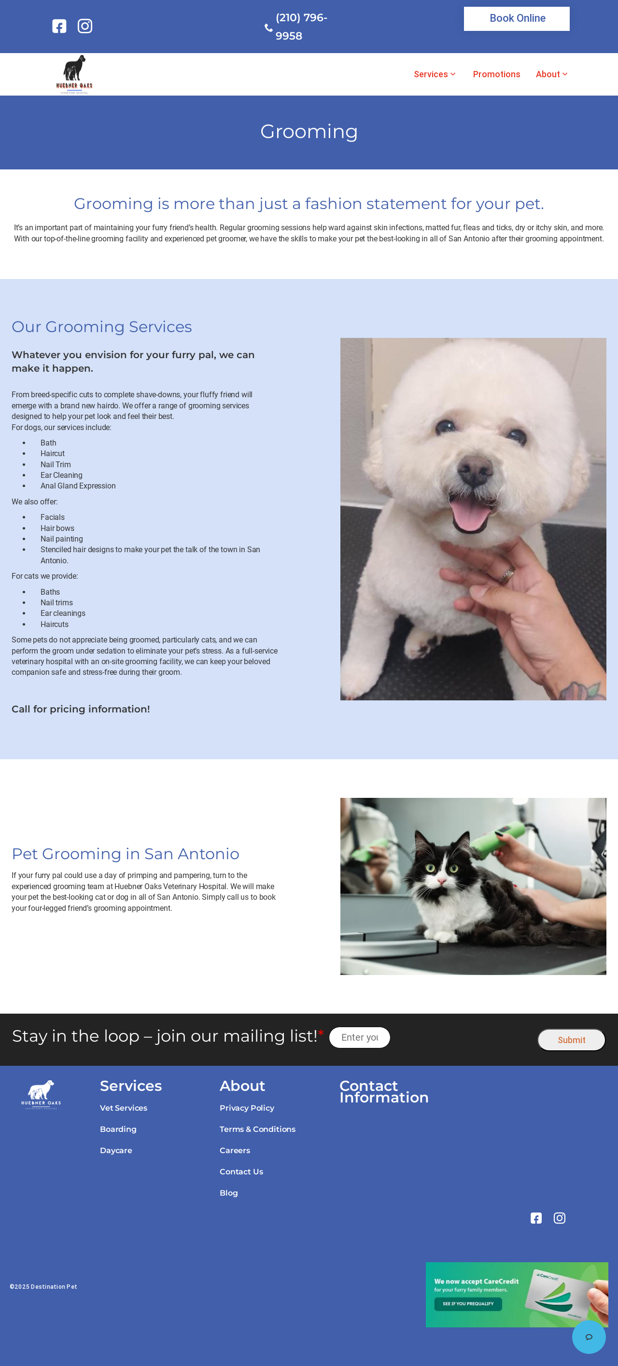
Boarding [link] (118, 1129)
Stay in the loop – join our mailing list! (168, 1036)
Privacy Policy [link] (247, 1108)
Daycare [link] (116, 1150)
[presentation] (464, 1037)
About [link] (548, 74)
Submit (572, 1039)
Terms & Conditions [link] (257, 1129)
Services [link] (431, 74)
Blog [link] (229, 1193)
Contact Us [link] (241, 1171)
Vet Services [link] (123, 1108)
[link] (61, 26)
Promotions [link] (496, 74)
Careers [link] (235, 1150)
